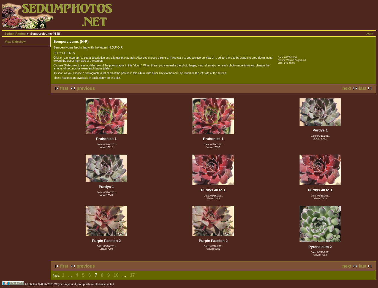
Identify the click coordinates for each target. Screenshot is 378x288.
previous (86, 88)
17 (132, 275)
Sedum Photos (15, 33)
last (362, 88)
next (347, 88)
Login (369, 33)
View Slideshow (15, 41)
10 (116, 275)
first (64, 88)
